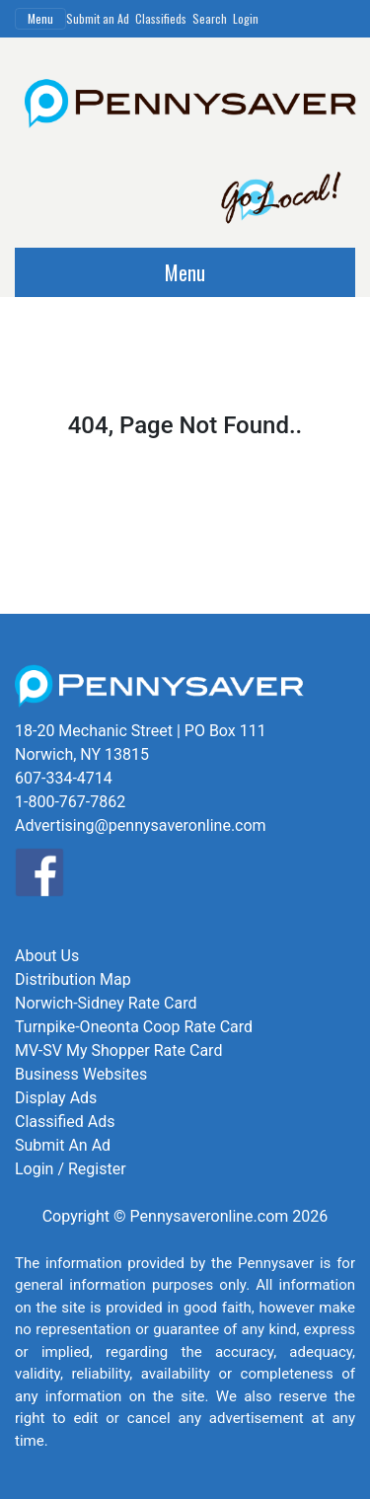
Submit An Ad (63, 1145)
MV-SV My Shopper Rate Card (118, 1050)
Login (246, 18)
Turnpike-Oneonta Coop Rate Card (134, 1026)
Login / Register (70, 1169)
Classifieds (160, 18)
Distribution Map (73, 979)
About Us (47, 955)
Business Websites (81, 1074)
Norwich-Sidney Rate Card (105, 1003)
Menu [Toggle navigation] (40, 18)
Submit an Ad (97, 18)
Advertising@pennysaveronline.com (140, 825)
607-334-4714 (63, 778)
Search (209, 18)
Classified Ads (64, 1121)
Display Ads (56, 1097)
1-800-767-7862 (70, 801)
